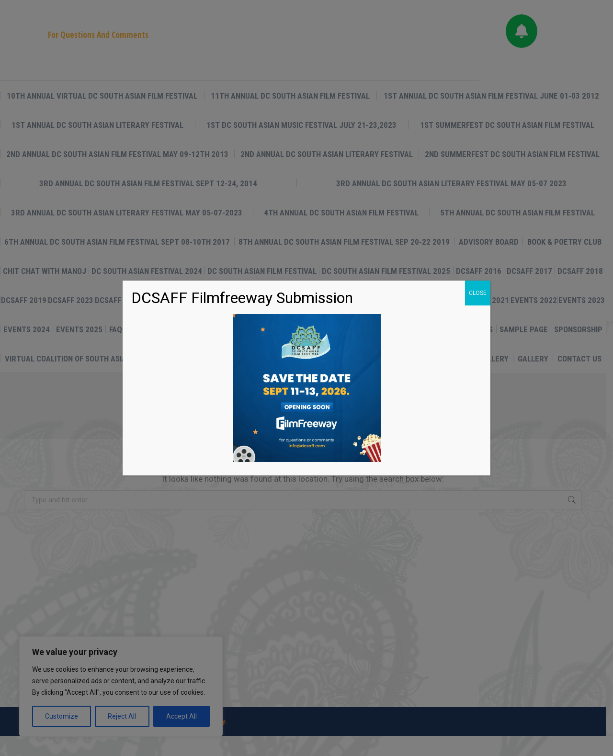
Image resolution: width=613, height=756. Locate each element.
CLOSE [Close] (478, 293)
